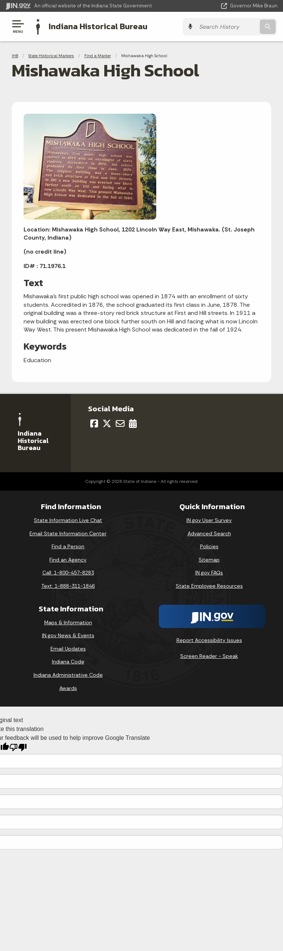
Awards (68, 687)
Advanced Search (209, 533)
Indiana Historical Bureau (97, 26)
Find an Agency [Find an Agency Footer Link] (68, 559)
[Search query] (238, 26)
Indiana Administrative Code (68, 674)
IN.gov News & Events (68, 635)
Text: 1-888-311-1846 (68, 585)
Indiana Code (68, 661)
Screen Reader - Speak (209, 655)
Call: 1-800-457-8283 (68, 572)
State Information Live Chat (68, 519)
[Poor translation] (18, 747)
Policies (209, 546)
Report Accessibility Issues (209, 639)
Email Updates (68, 648)
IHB (15, 55)
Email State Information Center (67, 533)
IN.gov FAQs (209, 572)
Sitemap (209, 559)
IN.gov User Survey (209, 519)
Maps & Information (68, 622)
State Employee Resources (209, 585)
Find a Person (68, 546)
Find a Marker (97, 55)
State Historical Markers (51, 55)
